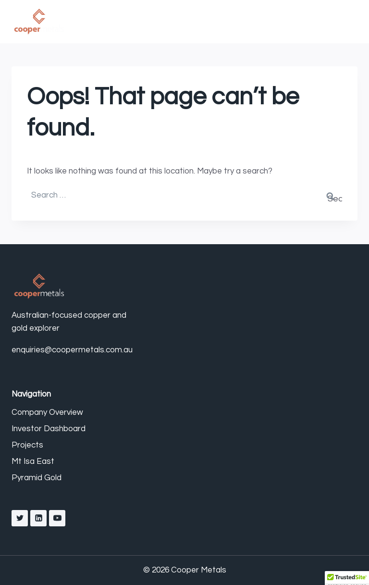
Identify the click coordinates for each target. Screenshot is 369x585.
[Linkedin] (38, 518)
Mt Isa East (33, 461)
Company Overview (47, 412)
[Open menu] (347, 21)
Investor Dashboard (49, 428)
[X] (20, 518)
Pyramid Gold (37, 477)
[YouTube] (57, 518)
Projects (27, 445)
